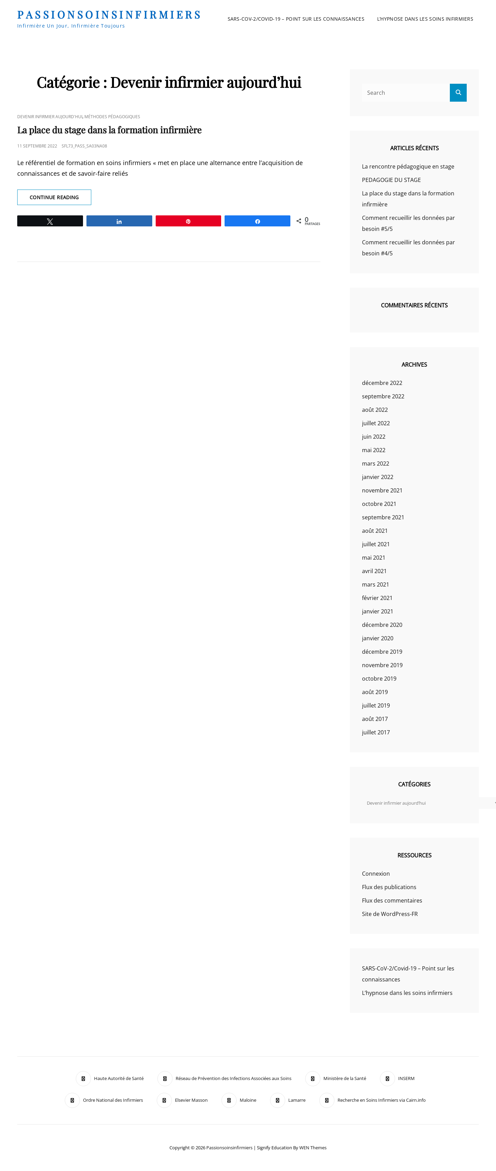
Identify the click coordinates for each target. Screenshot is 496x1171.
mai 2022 (373, 450)
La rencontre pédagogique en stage (408, 166)
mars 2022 (375, 463)
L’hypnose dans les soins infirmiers (425, 19)
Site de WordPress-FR (390, 914)
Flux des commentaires (392, 900)
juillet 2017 (376, 732)
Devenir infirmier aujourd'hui (49, 117)
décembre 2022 (382, 383)
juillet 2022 (376, 423)
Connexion (376, 873)
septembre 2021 (383, 517)
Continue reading (60, 199)
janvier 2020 (377, 638)
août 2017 (375, 719)
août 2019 (375, 692)
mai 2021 (373, 557)
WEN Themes (313, 1147)
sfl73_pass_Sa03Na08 (84, 146)
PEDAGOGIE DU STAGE (391, 180)
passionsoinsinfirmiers (109, 14)
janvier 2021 (377, 611)
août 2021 (375, 530)
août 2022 (375, 410)
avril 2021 (374, 571)
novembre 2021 (382, 490)
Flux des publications (389, 887)
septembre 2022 (383, 396)
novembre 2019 (382, 665)
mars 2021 (375, 584)
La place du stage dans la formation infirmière (109, 130)
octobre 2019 (379, 678)
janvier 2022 (377, 477)
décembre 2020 (382, 625)
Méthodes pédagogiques (112, 117)
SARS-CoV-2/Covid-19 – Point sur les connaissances (296, 19)
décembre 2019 (382, 651)
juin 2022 (373, 436)
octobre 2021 (379, 504)
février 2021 (377, 598)
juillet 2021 (376, 544)
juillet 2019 (376, 705)
